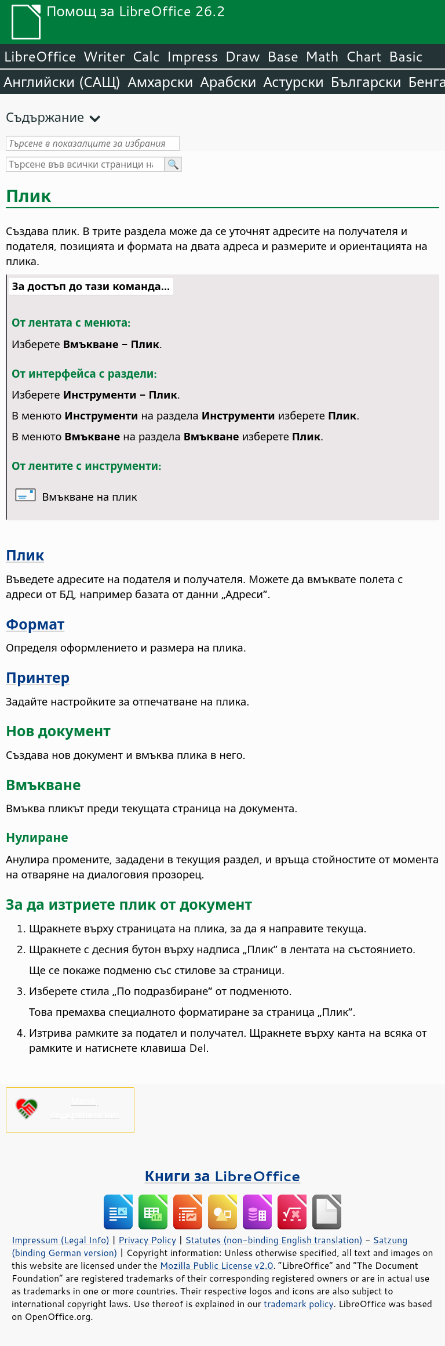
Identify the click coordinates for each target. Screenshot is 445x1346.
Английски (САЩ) (62, 82)
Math (322, 56)
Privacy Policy (147, 1239)
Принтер (38, 677)
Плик (25, 555)
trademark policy (298, 1303)
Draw (242, 56)
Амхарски (160, 82)
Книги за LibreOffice (223, 1176)
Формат (35, 624)
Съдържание (45, 117)
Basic (405, 56)
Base (282, 56)
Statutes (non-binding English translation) (273, 1239)
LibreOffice (39, 56)
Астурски (293, 82)
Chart (363, 56)
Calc (146, 56)
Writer (104, 56)
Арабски (228, 82)
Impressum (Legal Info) (61, 1239)
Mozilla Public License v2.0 (216, 1265)
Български (366, 82)
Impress (192, 56)
